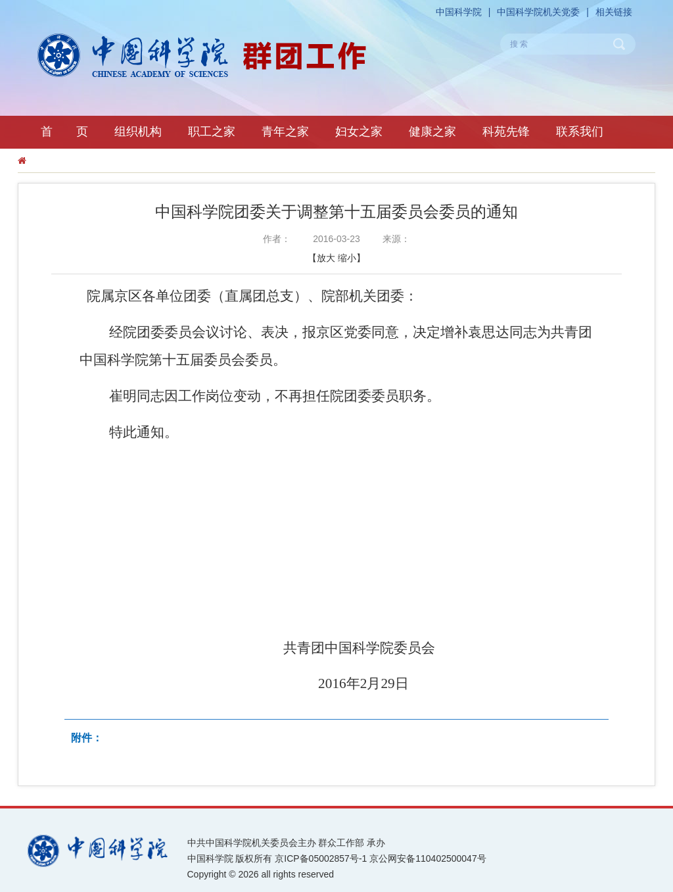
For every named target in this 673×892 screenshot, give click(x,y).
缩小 (347, 258)
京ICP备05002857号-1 (321, 858)
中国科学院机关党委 (538, 12)
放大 (326, 258)
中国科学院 (459, 12)
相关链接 (613, 12)
